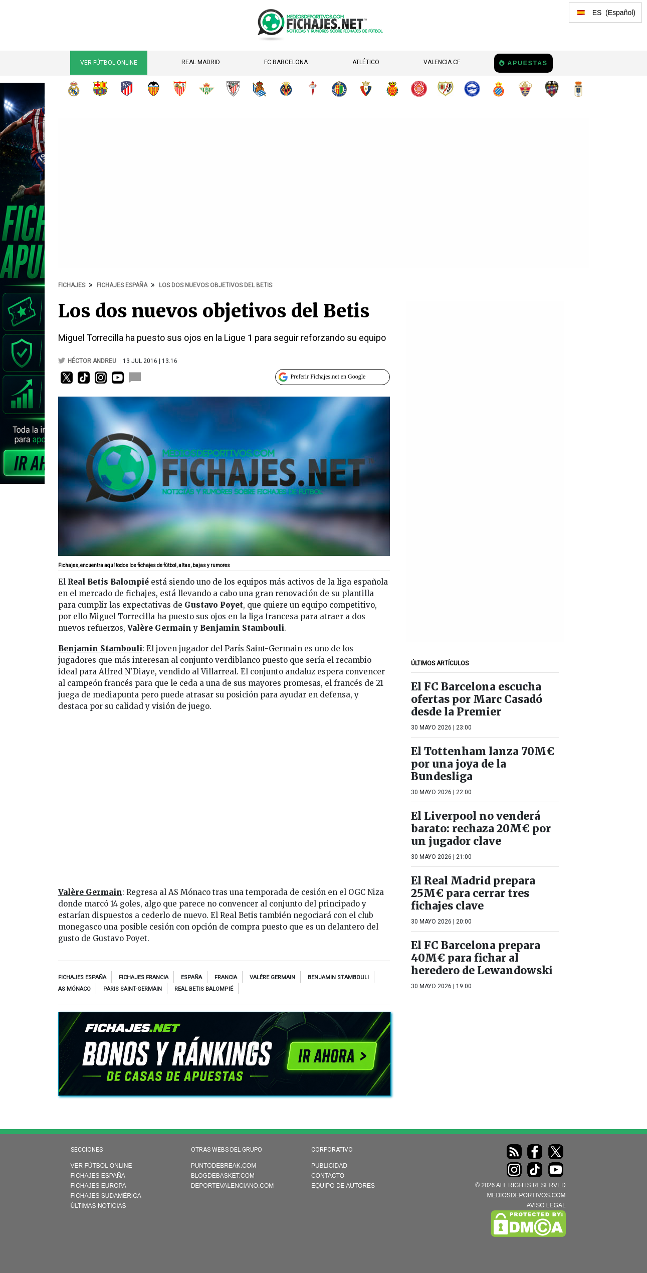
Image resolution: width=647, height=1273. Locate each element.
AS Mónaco (74, 989)
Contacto (327, 1175)
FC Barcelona (286, 62)
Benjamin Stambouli (338, 977)
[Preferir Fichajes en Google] (332, 377)
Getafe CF (339, 89)
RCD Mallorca (392, 89)
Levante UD (552, 89)
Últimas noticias (98, 1205)
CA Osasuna (366, 89)
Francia (225, 977)
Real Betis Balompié (206, 89)
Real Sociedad (260, 89)
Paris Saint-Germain (132, 989)
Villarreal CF (286, 89)
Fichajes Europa (98, 1185)
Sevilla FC (180, 89)
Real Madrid (200, 62)
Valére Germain (272, 977)
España (191, 977)
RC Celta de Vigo (313, 89)
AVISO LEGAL (546, 1205)
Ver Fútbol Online (108, 62)
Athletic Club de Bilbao (233, 89)
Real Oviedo (578, 89)
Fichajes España (82, 977)
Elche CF (525, 89)
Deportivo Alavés (472, 89)
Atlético (365, 62)
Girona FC (419, 89)
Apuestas (527, 63)
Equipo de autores (343, 1185)
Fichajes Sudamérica (106, 1195)
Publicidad (329, 1165)
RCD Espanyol (499, 89)
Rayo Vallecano (446, 89)
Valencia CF (441, 62)
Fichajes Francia (143, 977)
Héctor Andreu (93, 361)
